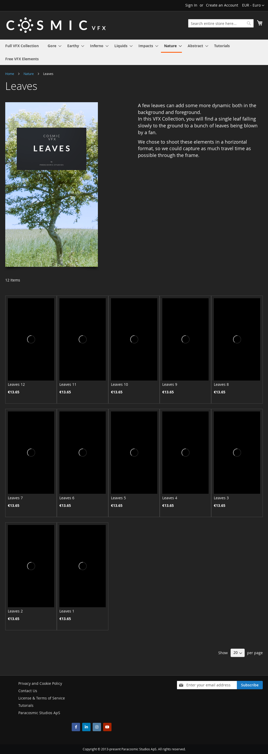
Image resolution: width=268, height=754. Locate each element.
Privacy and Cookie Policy (40, 683)
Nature (29, 74)
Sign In (191, 5)
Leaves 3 (221, 497)
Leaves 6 (66, 497)
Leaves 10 (119, 384)
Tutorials (26, 705)
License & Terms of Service (41, 698)
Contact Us (27, 690)
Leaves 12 (16, 384)
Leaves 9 (169, 384)
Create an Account (222, 5)
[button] (253, 5)
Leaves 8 (221, 384)
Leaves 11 (67, 384)
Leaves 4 (169, 497)
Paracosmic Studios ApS (39, 712)
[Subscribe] (250, 685)
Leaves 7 (15, 497)
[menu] (134, 52)
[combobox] (221, 23)
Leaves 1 (66, 611)
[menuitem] (22, 46)
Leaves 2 (15, 611)
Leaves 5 (118, 497)
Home (10, 74)
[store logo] (56, 25)
